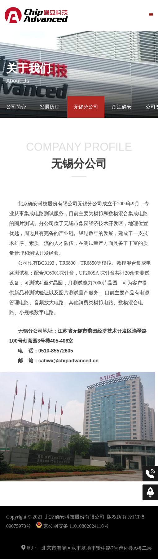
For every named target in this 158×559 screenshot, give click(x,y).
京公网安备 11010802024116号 (76, 526)
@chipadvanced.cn (69, 360)
